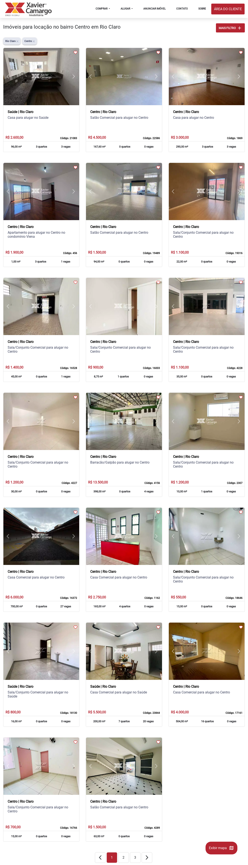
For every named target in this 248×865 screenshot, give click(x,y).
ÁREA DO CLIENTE (228, 9)
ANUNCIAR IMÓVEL (154, 8)
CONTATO (182, 8)
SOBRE (202, 8)
